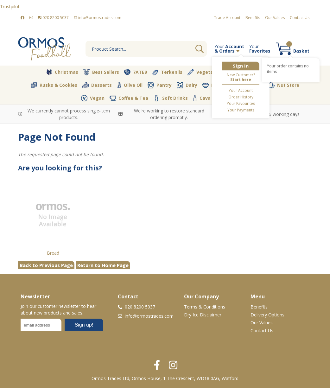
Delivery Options (267, 315)
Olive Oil (130, 85)
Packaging (232, 98)
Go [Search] (199, 49)
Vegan (93, 98)
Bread (53, 253)
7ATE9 (135, 72)
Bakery (272, 72)
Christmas (62, 72)
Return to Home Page (103, 265)
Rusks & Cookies (54, 85)
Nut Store (283, 85)
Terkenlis (167, 72)
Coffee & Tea (129, 98)
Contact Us (299, 17)
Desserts (97, 85)
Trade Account (227, 17)
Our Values (275, 17)
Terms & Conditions (204, 307)
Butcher (241, 72)
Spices (251, 85)
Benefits (252, 17)
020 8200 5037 (53, 17)
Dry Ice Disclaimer (202, 315)
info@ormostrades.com (97, 17)
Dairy (187, 85)
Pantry (160, 85)
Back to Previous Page (46, 265)
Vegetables (205, 72)
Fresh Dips (218, 85)
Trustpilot (10, 6)
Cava (202, 98)
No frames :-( (62, 327)
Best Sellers (101, 72)
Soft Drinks (170, 98)
